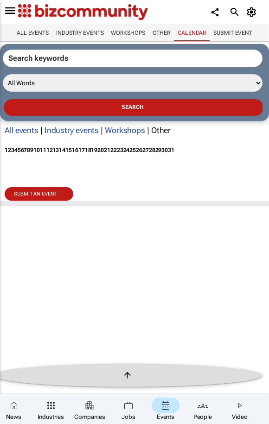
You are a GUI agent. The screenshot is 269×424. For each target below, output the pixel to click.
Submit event (232, 33)
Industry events (80, 33)
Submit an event (35, 194)
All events (33, 33)
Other (162, 33)
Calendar (192, 33)
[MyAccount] (253, 12)
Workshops (128, 33)
